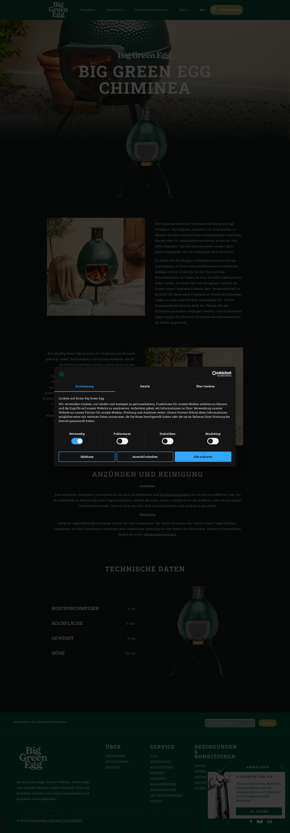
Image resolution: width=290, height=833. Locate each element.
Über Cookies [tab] (205, 386)
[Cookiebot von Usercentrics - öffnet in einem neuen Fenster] (213, 374)
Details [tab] (145, 386)
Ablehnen (87, 457)
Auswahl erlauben (144, 457)
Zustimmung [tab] (85, 386)
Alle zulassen (203, 457)
